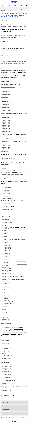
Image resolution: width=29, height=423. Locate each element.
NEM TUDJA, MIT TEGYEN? (6, 413)
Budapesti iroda (5, 409)
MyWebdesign (19, 418)
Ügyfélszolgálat (5, 402)
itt (7, 64)
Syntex (2, 7)
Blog (5, 7)
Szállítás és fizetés (6, 406)
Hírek (14, 395)
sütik (10, 418)
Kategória (5, 20)
